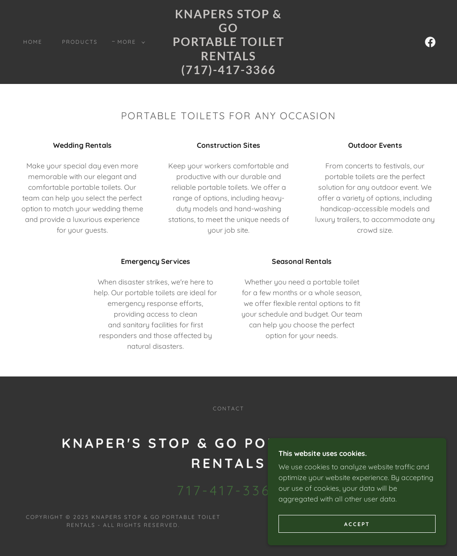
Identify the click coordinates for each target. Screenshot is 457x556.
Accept (357, 536)
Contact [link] (228, 408)
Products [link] (80, 41)
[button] (129, 42)
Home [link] (32, 41)
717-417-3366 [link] (228, 490)
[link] (228, 71)
